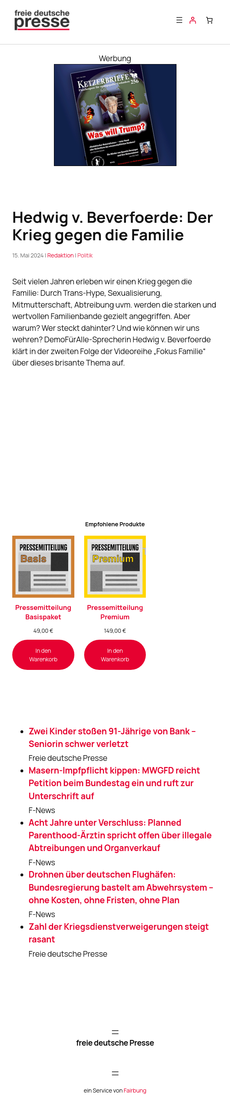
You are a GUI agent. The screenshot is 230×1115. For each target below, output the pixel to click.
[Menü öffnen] (179, 20)
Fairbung (135, 1090)
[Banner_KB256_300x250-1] (115, 163)
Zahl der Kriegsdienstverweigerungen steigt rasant (119, 933)
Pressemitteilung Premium (115, 612)
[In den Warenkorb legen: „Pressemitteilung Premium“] (115, 655)
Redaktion (60, 255)
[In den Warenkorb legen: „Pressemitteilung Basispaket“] (43, 655)
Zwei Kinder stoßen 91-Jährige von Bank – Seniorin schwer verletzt (112, 737)
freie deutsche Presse (115, 1042)
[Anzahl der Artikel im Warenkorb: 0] (209, 20)
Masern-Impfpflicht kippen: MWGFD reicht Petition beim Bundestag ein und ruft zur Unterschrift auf (114, 783)
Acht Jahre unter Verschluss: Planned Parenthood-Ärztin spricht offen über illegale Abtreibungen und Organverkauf (120, 835)
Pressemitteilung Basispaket (43, 612)
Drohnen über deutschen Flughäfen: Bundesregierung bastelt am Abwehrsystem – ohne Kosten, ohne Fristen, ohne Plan (121, 887)
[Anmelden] (192, 20)
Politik (84, 255)
